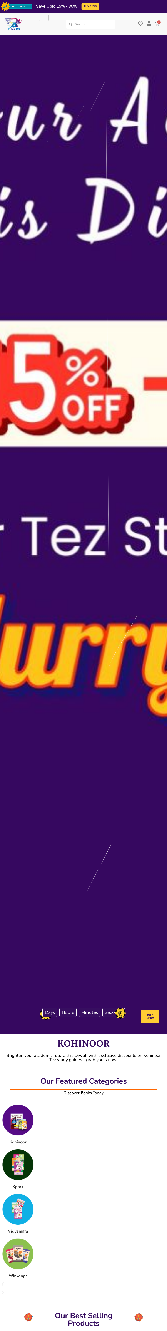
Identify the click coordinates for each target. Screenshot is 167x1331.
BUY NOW (88, 6)
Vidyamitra (18, 1231)
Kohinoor (18, 1142)
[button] (83, 1284)
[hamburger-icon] (44, 18)
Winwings (18, 1276)
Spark (17, 1186)
